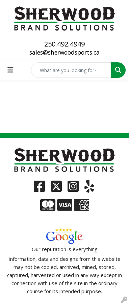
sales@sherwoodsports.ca (64, 52)
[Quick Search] (71, 70)
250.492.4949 (64, 44)
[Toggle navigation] (10, 70)
